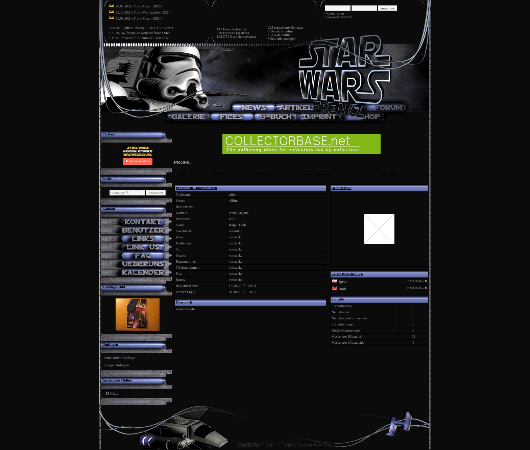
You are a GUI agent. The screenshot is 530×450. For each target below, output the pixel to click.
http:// (233, 219)
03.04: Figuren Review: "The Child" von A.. (143, 28)
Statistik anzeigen (282, 39)
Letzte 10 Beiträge (318, 174)
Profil (180, 174)
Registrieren (335, 13)
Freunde (264, 174)
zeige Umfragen (117, 365)
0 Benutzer (275, 31)
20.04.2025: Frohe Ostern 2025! (139, 6)
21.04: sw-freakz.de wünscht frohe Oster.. (141, 33)
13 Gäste (274, 35)
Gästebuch (388, 174)
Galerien (218, 174)
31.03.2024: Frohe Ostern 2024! (139, 18)
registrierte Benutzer (289, 27)
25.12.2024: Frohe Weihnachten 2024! (143, 12)
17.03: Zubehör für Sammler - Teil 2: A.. (140, 38)
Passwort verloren (339, 17)
